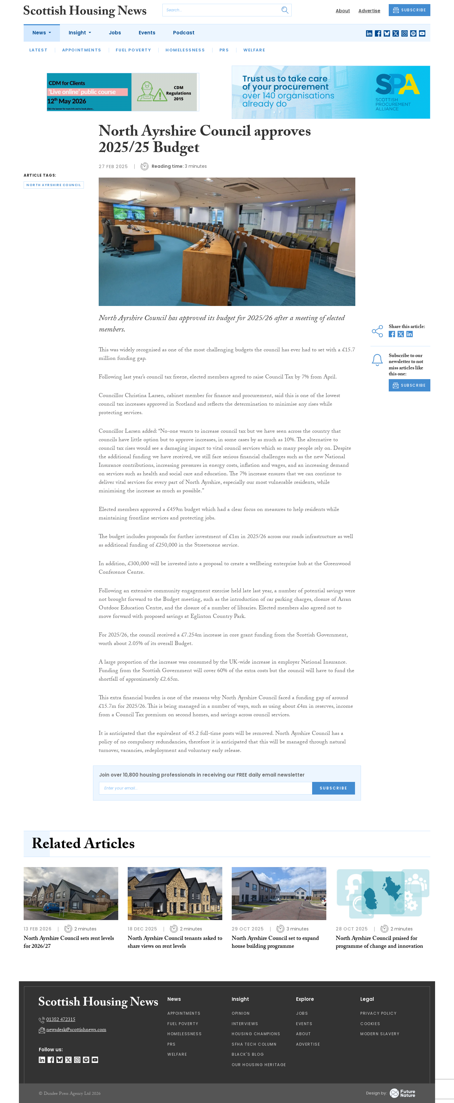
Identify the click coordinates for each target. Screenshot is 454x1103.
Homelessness (185, 50)
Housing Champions (256, 1033)
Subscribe (333, 788)
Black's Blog (248, 1054)
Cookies (370, 1023)
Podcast (184, 32)
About (343, 11)
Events (147, 32)
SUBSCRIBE (409, 10)
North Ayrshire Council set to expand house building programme (275, 943)
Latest (38, 50)
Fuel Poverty (133, 50)
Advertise (369, 11)
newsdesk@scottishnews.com (76, 1030)
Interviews (245, 1023)
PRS (224, 50)
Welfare (254, 50)
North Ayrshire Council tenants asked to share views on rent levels (175, 943)
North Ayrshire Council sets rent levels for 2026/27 (69, 943)
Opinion (241, 1013)
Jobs (115, 32)
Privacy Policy (378, 1013)
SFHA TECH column (254, 1044)
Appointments (82, 50)
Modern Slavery (379, 1033)
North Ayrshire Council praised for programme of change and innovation (379, 943)
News (39, 32)
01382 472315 (60, 1020)
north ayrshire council (53, 185)
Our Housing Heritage (259, 1064)
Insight (78, 32)
